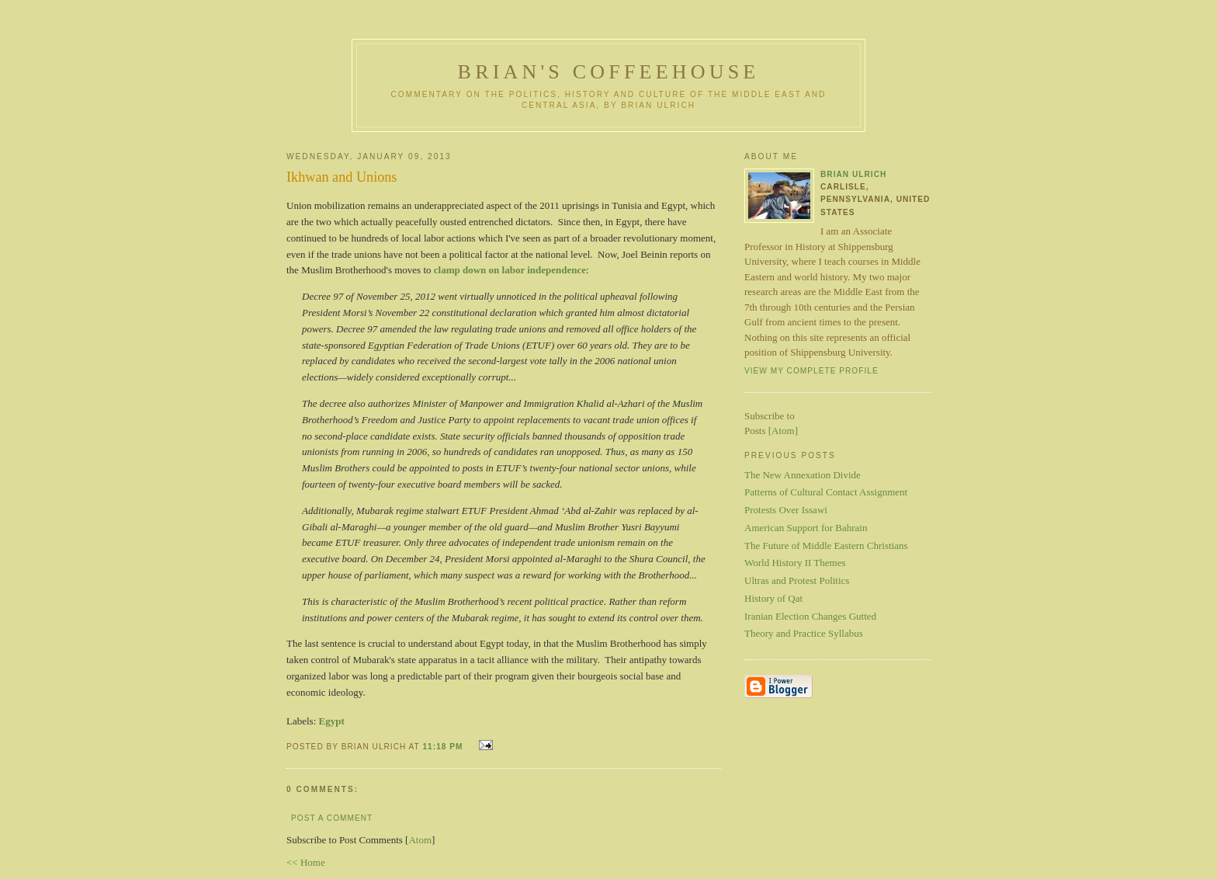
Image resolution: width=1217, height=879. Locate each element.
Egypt (332, 721)
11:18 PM (444, 746)
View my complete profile (811, 371)
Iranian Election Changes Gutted (810, 616)
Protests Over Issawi (785, 510)
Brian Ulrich (853, 174)
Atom (420, 840)
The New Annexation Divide (802, 475)
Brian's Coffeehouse (609, 72)
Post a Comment (332, 818)
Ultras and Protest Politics (796, 580)
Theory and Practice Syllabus (803, 633)
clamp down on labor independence (510, 270)
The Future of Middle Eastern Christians (826, 545)
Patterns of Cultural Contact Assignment (825, 492)
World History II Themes (795, 562)
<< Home (305, 862)
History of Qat (773, 598)
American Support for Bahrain (805, 527)
